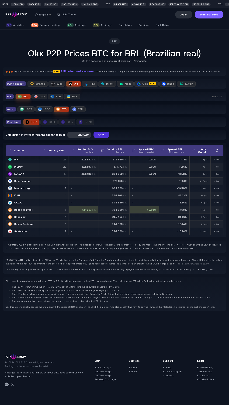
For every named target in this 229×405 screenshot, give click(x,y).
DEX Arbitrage (103, 375)
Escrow (133, 367)
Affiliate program (172, 371)
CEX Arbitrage (103, 371)
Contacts (168, 375)
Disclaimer (203, 375)
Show (101, 134)
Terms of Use (204, 371)
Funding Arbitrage (105, 379)
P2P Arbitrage (103, 367)
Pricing (167, 367)
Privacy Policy (205, 367)
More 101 (217, 96)
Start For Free (209, 14)
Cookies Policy (205, 379)
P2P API (133, 371)
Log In (183, 14)
